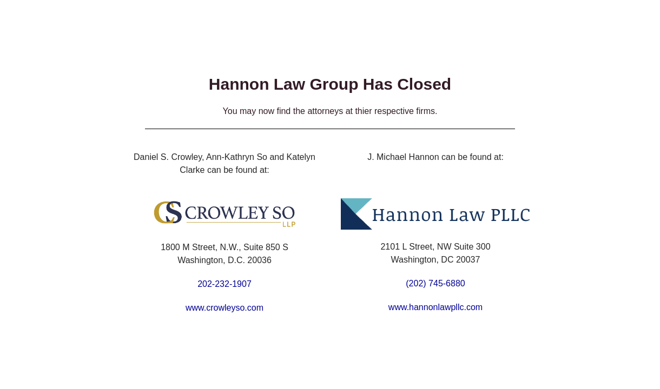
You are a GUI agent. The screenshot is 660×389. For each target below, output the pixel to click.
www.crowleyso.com (224, 307)
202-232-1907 (224, 284)
